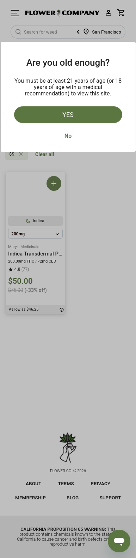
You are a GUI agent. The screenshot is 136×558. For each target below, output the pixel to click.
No (68, 136)
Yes (68, 114)
